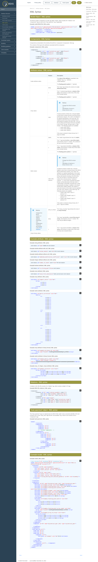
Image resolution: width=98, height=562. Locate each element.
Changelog (8, 53)
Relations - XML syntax (90, 19)
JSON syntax (5, 24)
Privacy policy (37, 2)
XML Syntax (5, 22)
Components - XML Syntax (91, 11)
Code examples (8, 49)
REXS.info (47, 2)
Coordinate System (8, 40)
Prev (20, 555)
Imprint (29, 2)
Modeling (8, 43)
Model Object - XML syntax (91, 9)
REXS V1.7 (32, 8)
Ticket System (65, 2)
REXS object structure (7, 20)
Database (56, 2)
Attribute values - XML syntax (90, 14)
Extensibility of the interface (6, 30)
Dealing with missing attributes (6, 37)
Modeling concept (6, 16)
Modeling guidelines (8, 46)
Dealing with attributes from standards (7, 33)
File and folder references (7, 27)
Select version (88, 2)
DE (79, 2)
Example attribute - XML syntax (90, 17)
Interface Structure (8, 13)
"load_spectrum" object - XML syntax (91, 22)
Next (81, 555)
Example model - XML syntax (90, 25)
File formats (4, 18)
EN (73, 2)
